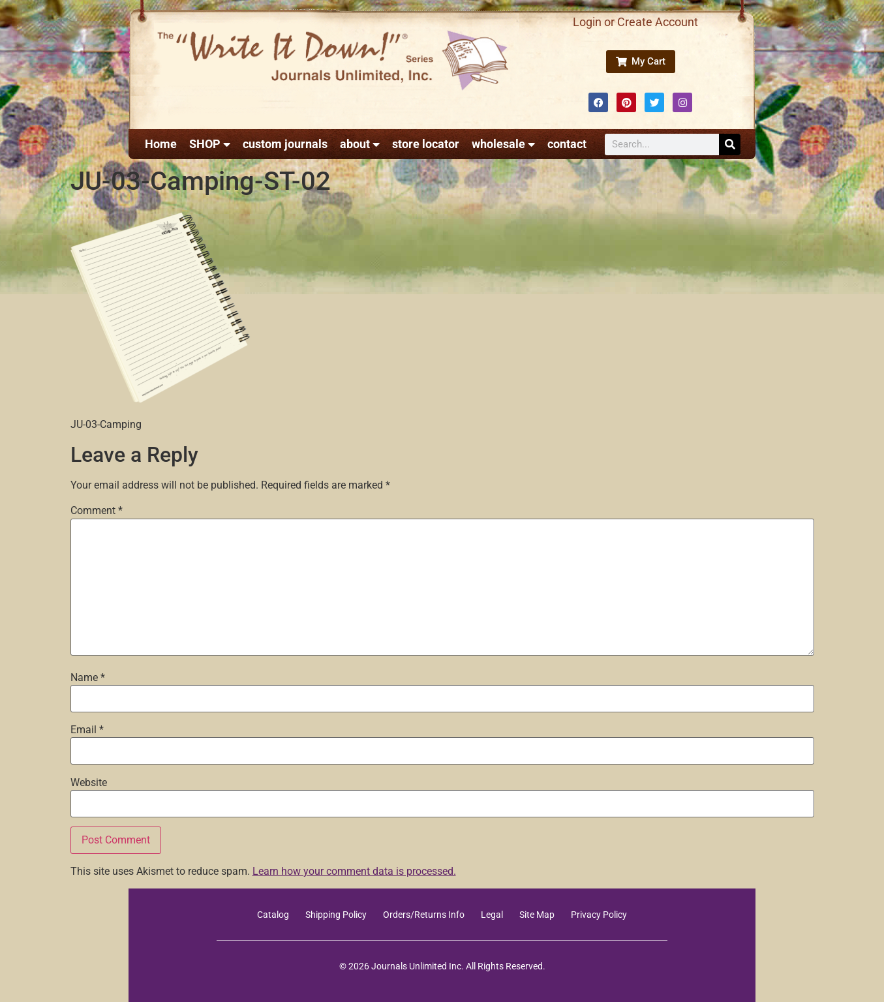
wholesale (503, 144)
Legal (492, 914)
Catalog (273, 914)
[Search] (729, 144)
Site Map (537, 914)
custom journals (285, 144)
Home (161, 144)
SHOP (209, 144)
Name (87, 678)
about (360, 144)
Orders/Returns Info (424, 914)
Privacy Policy (599, 914)
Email (87, 730)
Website (88, 783)
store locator (425, 144)
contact (567, 144)
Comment (96, 511)
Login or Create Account (635, 22)
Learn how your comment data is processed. (354, 871)
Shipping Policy (336, 914)
